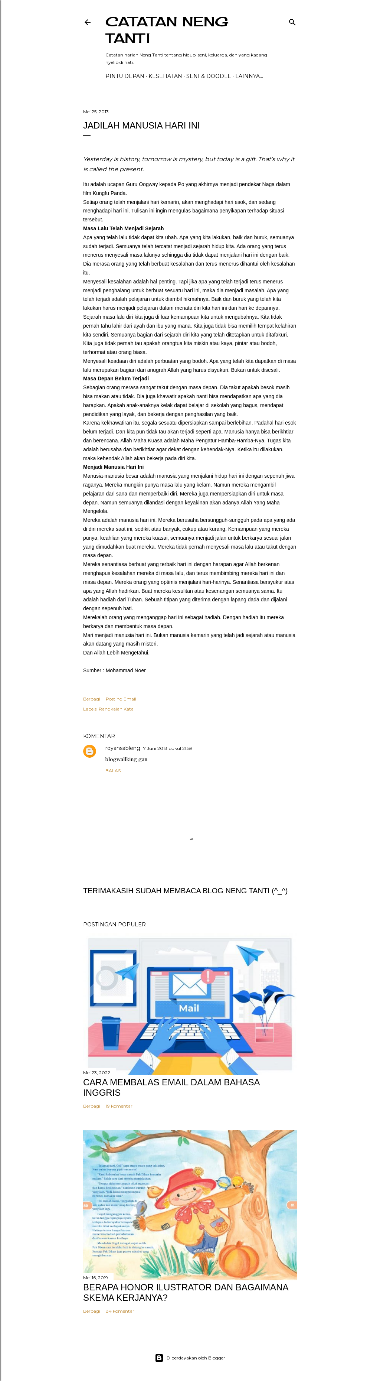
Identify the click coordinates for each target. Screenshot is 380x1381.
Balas (113, 770)
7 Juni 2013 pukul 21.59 (167, 748)
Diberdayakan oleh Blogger (190, 1358)
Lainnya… (249, 76)
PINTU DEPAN (124, 76)
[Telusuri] (292, 20)
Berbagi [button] (91, 699)
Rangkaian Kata (116, 709)
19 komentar (119, 1106)
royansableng (122, 748)
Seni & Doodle (208, 76)
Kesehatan (165, 76)
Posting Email (121, 699)
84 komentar (120, 1311)
